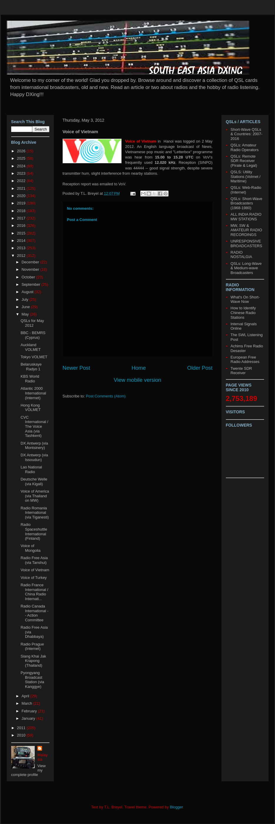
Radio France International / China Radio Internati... (34, 592)
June (26, 307)
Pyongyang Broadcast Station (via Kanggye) (32, 680)
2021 (22, 188)
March (27, 703)
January (28, 718)
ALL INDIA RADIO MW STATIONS (246, 216)
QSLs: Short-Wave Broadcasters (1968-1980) (246, 203)
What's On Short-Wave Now (245, 299)
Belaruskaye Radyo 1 (31, 366)
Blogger (176, 807)
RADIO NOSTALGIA (241, 254)
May (25, 314)
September (31, 284)
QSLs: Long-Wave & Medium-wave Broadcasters (246, 268)
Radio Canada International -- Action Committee (35, 613)
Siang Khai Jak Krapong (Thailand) (33, 661)
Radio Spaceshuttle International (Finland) (34, 531)
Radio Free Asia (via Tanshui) (34, 560)
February (29, 711)
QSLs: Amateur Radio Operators (245, 147)
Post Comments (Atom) (106, 396)
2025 (22, 158)
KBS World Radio (30, 378)
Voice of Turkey (34, 577)
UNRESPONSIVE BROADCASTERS (246, 243)
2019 (22, 203)
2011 (22, 728)
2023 (22, 173)
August (27, 292)
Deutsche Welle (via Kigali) (34, 481)
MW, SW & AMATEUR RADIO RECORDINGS (246, 230)
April (25, 696)
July (25, 299)
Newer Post (76, 368)
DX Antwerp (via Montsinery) (34, 445)
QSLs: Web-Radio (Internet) (246, 189)
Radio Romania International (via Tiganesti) (35, 512)
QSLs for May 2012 (32, 323)
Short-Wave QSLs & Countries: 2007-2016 (246, 134)
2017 (22, 218)
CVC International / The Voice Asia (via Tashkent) (34, 426)
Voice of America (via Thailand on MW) (35, 496)
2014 (22, 240)
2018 (22, 211)
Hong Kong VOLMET (31, 407)
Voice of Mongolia (31, 548)
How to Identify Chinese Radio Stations (243, 312)
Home (138, 368)
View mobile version (137, 380)
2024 (22, 166)
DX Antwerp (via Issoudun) (34, 457)
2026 (22, 151)
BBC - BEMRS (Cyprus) (33, 335)
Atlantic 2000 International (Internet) (33, 393)
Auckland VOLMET (31, 347)
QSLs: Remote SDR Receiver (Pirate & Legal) (244, 161)
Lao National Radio (31, 469)
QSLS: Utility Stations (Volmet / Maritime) (246, 176)
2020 (22, 196)
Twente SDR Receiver (241, 370)
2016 (22, 225)
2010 (22, 735)
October (28, 277)
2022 (22, 181)
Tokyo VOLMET (34, 357)
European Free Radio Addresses (245, 359)
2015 (22, 233)
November (30, 269)
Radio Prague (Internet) (32, 646)
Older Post (200, 368)
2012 (22, 255)
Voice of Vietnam (35, 570)
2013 (22, 248)
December (30, 262)
